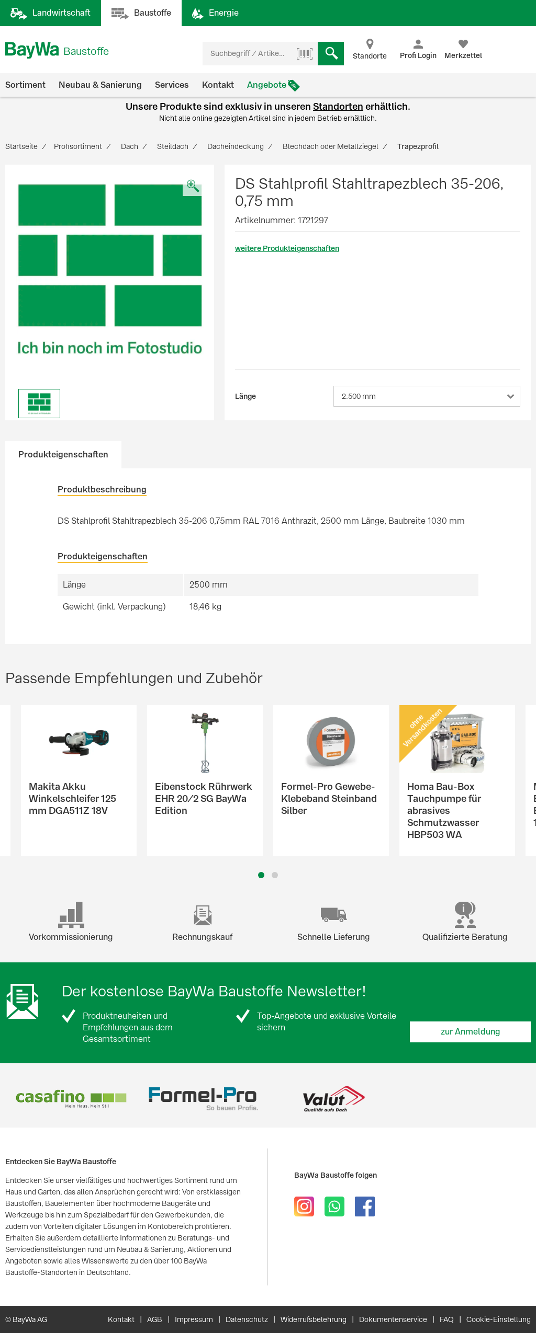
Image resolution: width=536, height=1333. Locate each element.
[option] (110, 269)
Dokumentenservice (393, 1319)
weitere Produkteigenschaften (287, 248)
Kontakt (218, 84)
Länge (245, 396)
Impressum (194, 1319)
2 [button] (275, 875)
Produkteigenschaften (63, 454)
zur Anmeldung (470, 1031)
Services (172, 84)
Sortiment (25, 84)
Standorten (338, 106)
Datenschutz (247, 1319)
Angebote (266, 85)
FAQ (447, 1319)
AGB (154, 1319)
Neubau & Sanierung (100, 84)
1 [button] (261, 875)
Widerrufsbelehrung (314, 1319)
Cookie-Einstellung (498, 1319)
